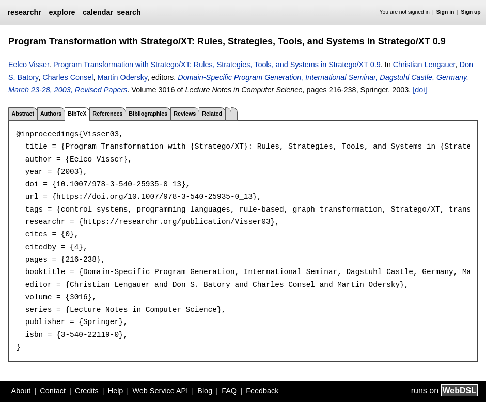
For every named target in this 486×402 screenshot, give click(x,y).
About (21, 391)
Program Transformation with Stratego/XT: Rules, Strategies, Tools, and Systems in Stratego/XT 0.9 (217, 64)
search (128, 12)
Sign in (445, 12)
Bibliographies (148, 113)
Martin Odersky (123, 77)
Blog (204, 391)
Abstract (22, 113)
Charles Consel (67, 77)
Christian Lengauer (424, 64)
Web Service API (160, 391)
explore (62, 12)
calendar (98, 12)
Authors (50, 113)
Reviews (185, 113)
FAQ (229, 391)
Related (212, 113)
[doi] (420, 90)
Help (115, 391)
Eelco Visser (28, 64)
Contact (53, 391)
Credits (87, 391)
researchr (24, 12)
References (107, 113)
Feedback (262, 391)
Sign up (471, 12)
